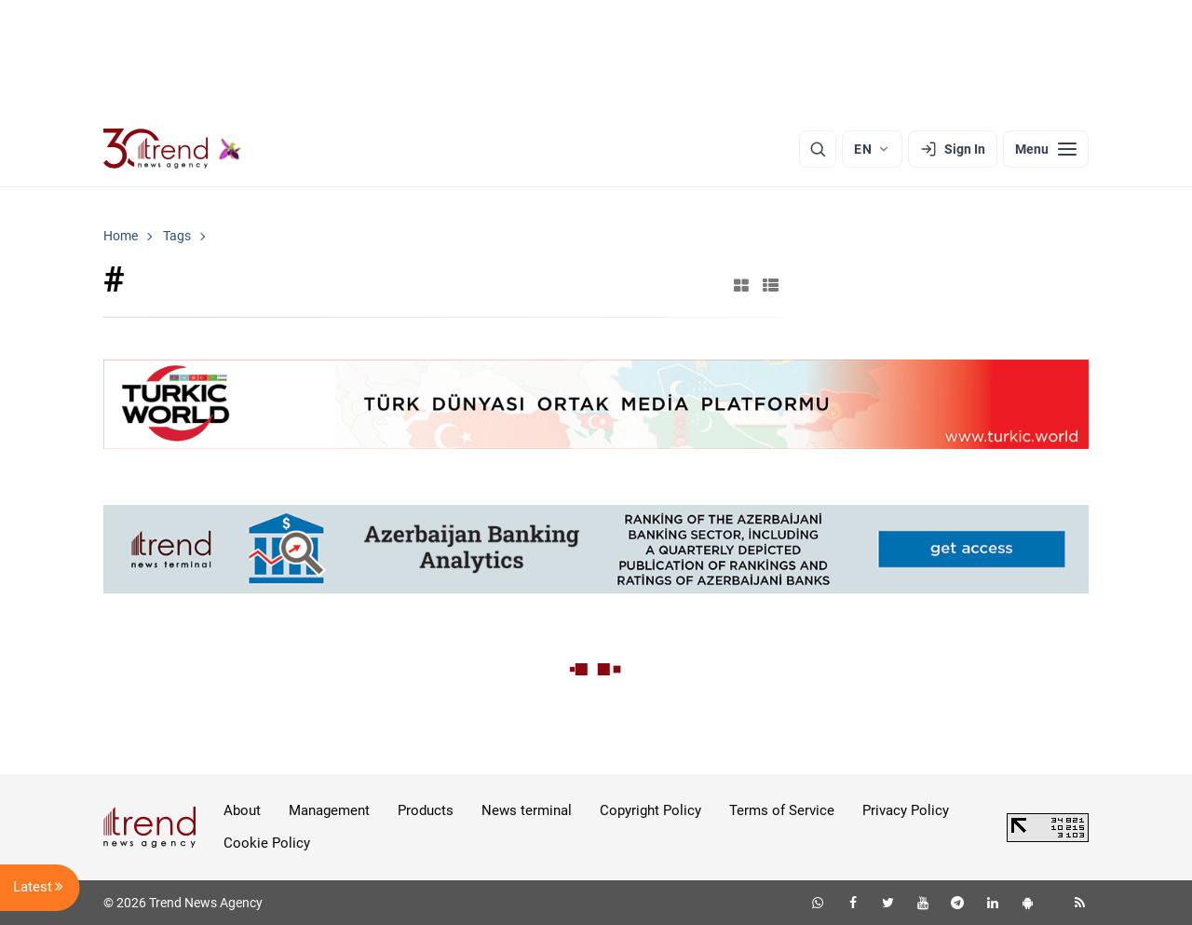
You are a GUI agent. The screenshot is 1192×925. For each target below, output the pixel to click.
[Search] (817, 149)
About (242, 810)
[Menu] (1046, 149)
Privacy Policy (905, 810)
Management (329, 810)
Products (426, 810)
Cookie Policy (267, 843)
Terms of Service (781, 810)
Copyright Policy (650, 810)
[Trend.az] (172, 149)
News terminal (526, 810)
